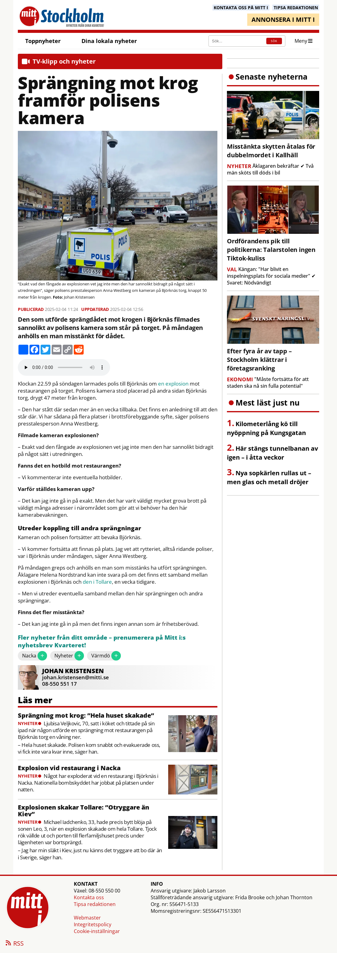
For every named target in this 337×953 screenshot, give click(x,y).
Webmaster (87, 917)
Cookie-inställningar (97, 931)
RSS (14, 943)
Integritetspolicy (92, 924)
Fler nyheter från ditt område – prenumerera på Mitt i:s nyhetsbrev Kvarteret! (102, 641)
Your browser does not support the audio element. (64, 367)
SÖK (274, 41)
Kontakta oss (89, 897)
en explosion (173, 383)
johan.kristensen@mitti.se (75, 677)
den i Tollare (97, 581)
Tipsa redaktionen (95, 904)
